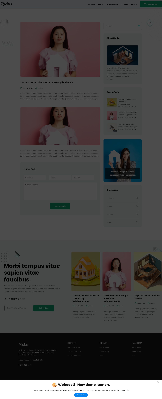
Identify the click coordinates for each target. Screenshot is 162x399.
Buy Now (81, 395)
